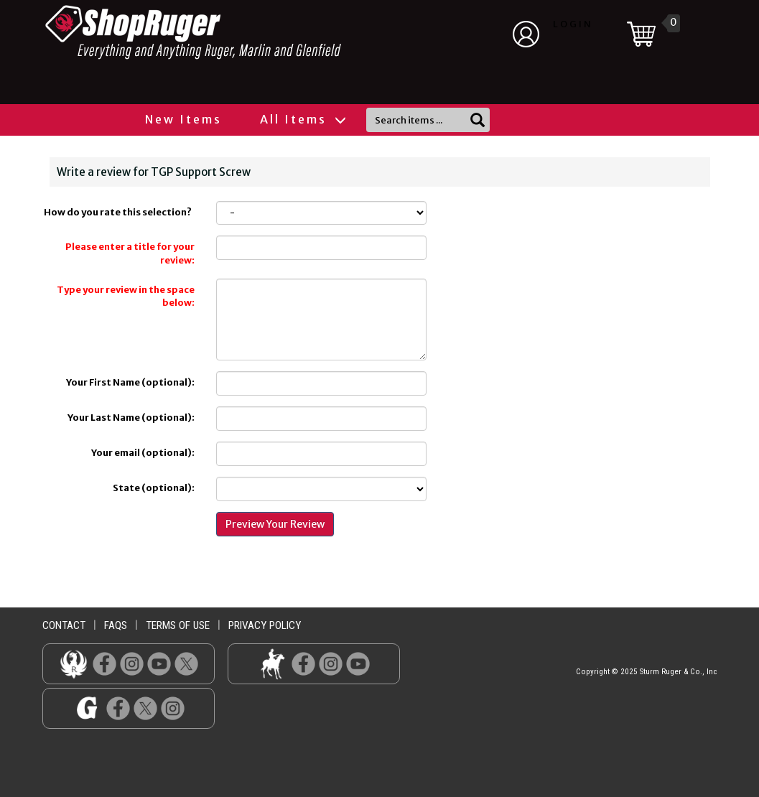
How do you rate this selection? (119, 212)
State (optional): (154, 488)
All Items (302, 119)
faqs (115, 625)
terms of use (178, 625)
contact (63, 625)
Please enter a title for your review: (130, 253)
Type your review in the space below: (126, 296)
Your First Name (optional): (130, 382)
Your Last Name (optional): (131, 417)
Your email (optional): (143, 453)
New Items (183, 119)
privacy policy (264, 625)
